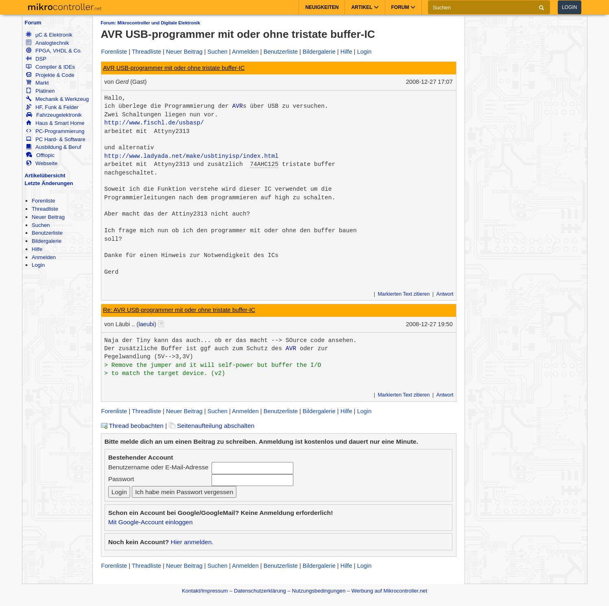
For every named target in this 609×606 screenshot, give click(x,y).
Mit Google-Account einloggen (150, 522)
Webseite (42, 163)
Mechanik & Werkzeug (57, 99)
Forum (33, 23)
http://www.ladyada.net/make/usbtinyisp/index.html (191, 156)
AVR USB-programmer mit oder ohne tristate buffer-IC (173, 68)
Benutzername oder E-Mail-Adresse (158, 467)
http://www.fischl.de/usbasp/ (154, 123)
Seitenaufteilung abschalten (212, 425)
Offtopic (40, 155)
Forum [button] (403, 7)
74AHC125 (264, 164)
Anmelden (44, 257)
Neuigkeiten (321, 7)
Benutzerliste (47, 233)
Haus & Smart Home (55, 123)
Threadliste (45, 209)
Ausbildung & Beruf (53, 147)
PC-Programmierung (55, 131)
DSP (36, 59)
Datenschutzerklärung (260, 591)
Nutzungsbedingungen (319, 591)
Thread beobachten (132, 425)
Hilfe (37, 249)
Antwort (444, 294)
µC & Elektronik (49, 35)
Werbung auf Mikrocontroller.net (389, 591)
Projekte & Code (50, 75)
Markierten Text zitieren (404, 294)
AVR (237, 106)
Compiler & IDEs (50, 67)
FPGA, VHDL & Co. (54, 51)
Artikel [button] (364, 7)
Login (569, 7)
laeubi (146, 324)
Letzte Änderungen (49, 183)
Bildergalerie (46, 241)
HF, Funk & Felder (52, 107)
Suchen (41, 225)
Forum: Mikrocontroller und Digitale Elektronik (150, 22)
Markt (37, 83)
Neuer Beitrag (48, 217)
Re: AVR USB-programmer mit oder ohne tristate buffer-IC (179, 310)
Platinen (40, 91)
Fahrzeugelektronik (54, 115)
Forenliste (43, 201)
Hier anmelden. (191, 541)
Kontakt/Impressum (205, 591)
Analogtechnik (47, 43)
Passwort (121, 478)
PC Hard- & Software (55, 139)
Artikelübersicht (45, 175)
